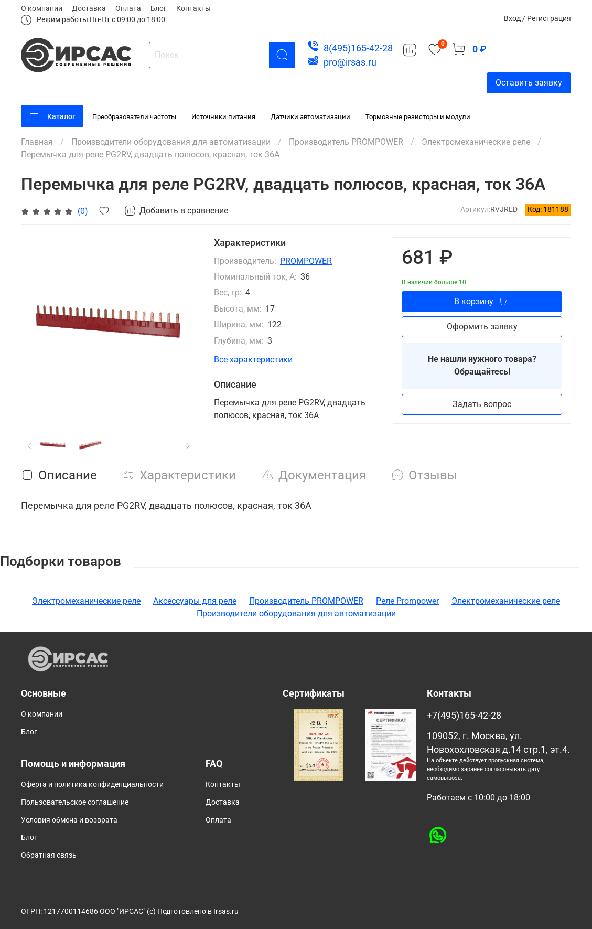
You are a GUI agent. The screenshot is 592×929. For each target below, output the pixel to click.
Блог (158, 8)
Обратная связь (49, 855)
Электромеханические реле (476, 142)
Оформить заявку (482, 327)
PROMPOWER (306, 261)
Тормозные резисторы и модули (417, 117)
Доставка (89, 8)
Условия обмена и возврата (69, 820)
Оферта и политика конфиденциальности (92, 784)
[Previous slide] (30, 445)
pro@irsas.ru (350, 62)
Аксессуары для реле (194, 601)
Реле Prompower (407, 601)
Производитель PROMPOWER (346, 142)
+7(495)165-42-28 (464, 715)
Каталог (52, 116)
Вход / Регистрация (537, 18)
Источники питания (223, 117)
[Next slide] (188, 445)
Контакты (193, 8)
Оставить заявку (529, 83)
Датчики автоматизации (310, 117)
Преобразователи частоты (134, 117)
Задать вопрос (482, 404)
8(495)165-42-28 (358, 48)
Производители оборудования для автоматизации (171, 142)
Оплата (128, 8)
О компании (41, 8)
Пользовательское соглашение (74, 802)
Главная (37, 142)
